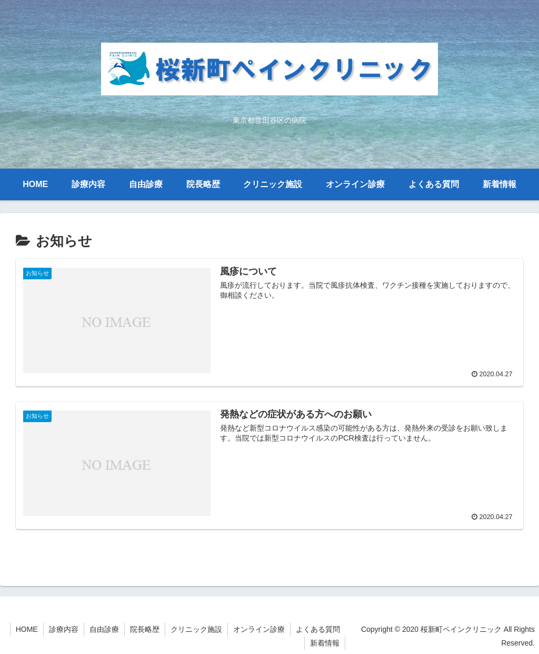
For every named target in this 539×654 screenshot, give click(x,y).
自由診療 (104, 629)
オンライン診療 (259, 629)
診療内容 (63, 629)
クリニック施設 (196, 629)
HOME (27, 629)
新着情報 (325, 643)
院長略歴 (144, 629)
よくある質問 (318, 629)
